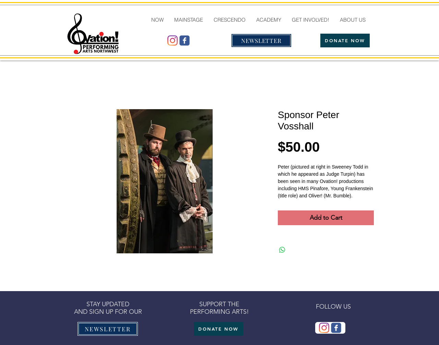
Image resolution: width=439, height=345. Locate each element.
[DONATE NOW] (345, 40)
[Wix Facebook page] (184, 40)
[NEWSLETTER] (261, 40)
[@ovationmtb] (172, 40)
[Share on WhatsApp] (282, 250)
